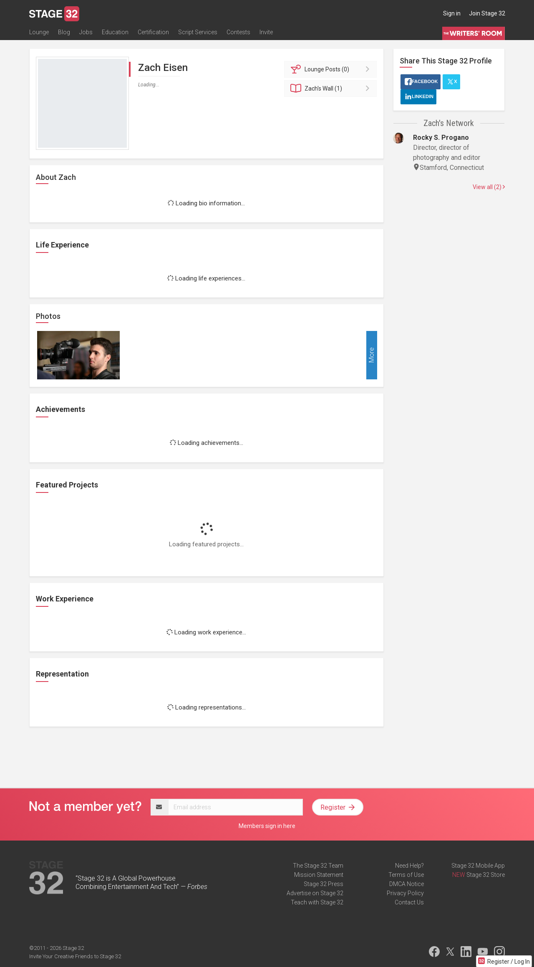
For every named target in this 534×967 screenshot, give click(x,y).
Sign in (452, 13)
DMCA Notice (406, 884)
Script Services (197, 32)
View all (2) (489, 187)
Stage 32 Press (323, 884)
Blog (64, 32)
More (371, 355)
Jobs (86, 32)
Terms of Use (406, 874)
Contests (238, 32)
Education (115, 32)
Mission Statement (318, 874)
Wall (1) (331, 88)
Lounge (39, 32)
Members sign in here (267, 826)
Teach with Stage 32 (317, 902)
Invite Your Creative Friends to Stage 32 (75, 956)
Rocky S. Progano (441, 137)
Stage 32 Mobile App (478, 865)
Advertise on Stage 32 (315, 893)
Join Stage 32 (487, 13)
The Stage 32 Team (318, 865)
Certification (153, 32)
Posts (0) (331, 69)
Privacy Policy (405, 893)
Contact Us (409, 902)
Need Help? (409, 865)
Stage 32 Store (485, 874)
